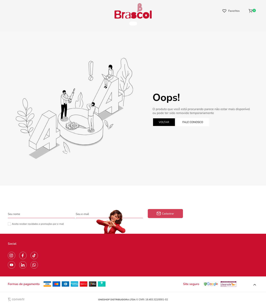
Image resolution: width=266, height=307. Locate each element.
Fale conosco (193, 122)
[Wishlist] (231, 10)
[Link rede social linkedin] (23, 265)
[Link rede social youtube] (11, 265)
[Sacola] (252, 10)
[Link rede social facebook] (23, 255)
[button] (254, 284)
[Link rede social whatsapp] (34, 265)
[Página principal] (133, 11)
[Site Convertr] (25, 299)
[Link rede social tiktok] (34, 255)
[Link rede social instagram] (11, 255)
